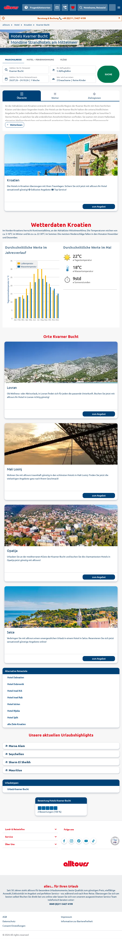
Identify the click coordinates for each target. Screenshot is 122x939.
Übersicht (22, 95)
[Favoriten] (73, 7)
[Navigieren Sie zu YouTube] (86, 841)
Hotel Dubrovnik (15, 684)
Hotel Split (12, 717)
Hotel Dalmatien (15, 677)
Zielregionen (94, 95)
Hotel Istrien (13, 704)
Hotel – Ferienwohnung (42, 59)
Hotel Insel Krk (14, 690)
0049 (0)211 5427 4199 (61, 904)
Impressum (66, 916)
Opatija (12, 551)
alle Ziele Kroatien (16, 724)
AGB (5, 916)
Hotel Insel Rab (15, 697)
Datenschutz (9, 921)
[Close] (119, 18)
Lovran (12, 388)
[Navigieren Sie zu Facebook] (64, 841)
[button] (32, 829)
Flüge (66, 59)
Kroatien (13, 180)
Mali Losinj (14, 469)
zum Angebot (99, 206)
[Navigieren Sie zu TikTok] (93, 841)
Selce (10, 632)
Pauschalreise (14, 59)
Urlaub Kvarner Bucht (18, 789)
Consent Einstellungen (14, 925)
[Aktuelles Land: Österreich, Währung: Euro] (112, 7)
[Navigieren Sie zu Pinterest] (79, 841)
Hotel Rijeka (13, 710)
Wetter (55, 95)
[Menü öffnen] (119, 7)
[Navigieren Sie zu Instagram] (71, 841)
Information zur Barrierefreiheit (77, 921)
